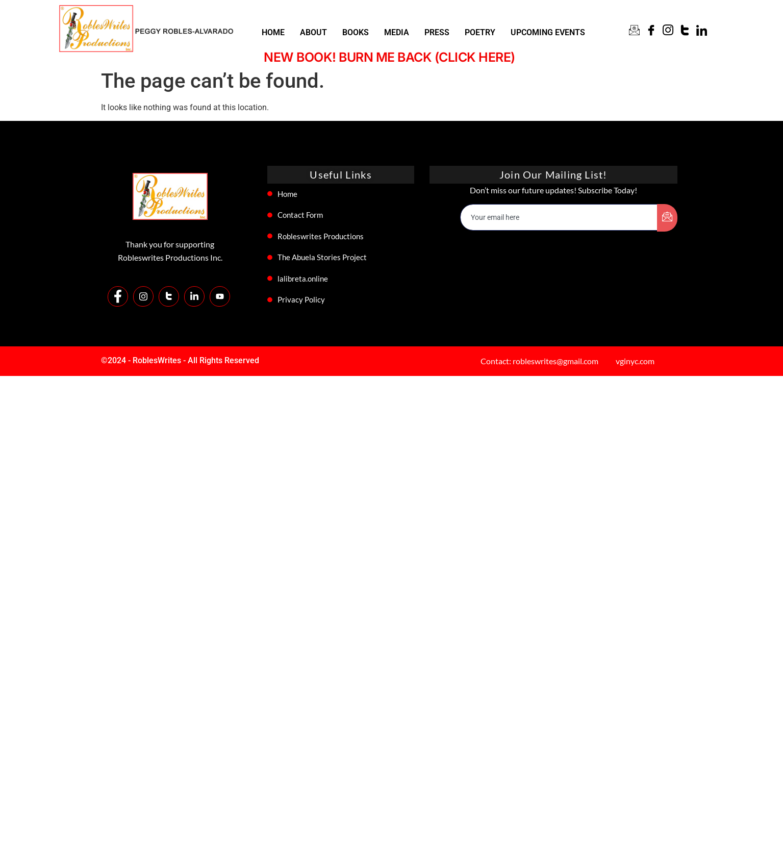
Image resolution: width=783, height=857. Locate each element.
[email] (559, 217)
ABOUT (313, 32)
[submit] (667, 218)
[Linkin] (701, 31)
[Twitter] (684, 31)
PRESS (436, 32)
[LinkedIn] (194, 296)
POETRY (480, 32)
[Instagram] (668, 31)
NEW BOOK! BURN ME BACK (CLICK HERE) (392, 57)
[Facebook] (651, 31)
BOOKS (355, 32)
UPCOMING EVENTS (548, 32)
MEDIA (396, 32)
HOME (273, 32)
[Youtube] (220, 296)
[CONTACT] (634, 31)
